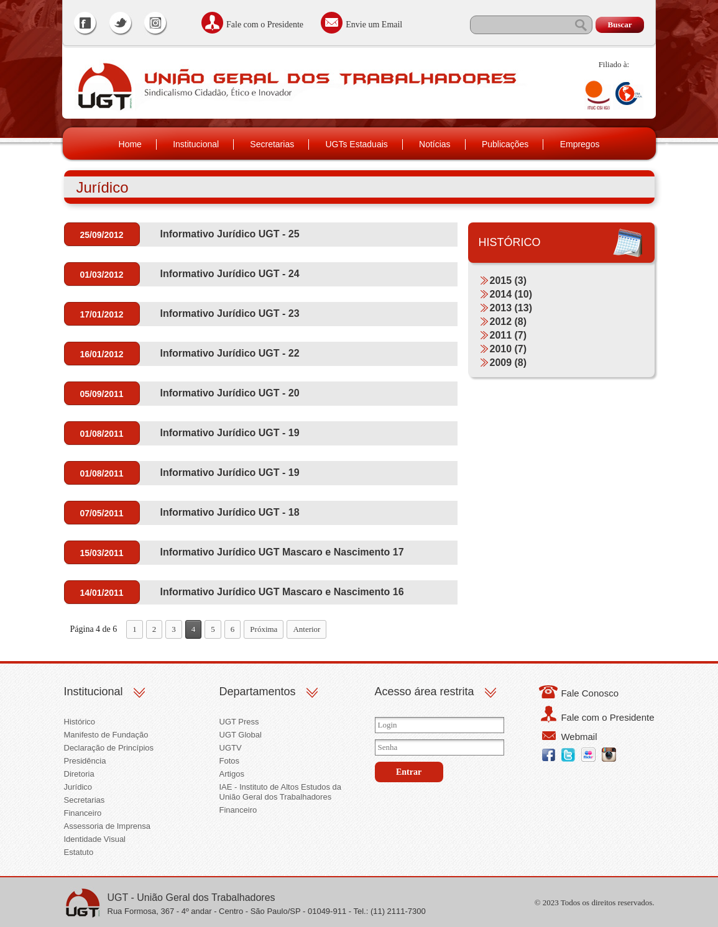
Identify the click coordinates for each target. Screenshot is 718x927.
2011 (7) (508, 335)
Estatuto (79, 852)
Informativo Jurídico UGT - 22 (230, 353)
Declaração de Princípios (109, 747)
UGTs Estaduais (356, 144)
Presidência (85, 760)
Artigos (231, 774)
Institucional (196, 144)
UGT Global (240, 734)
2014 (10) (511, 294)
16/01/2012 (101, 354)
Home (130, 144)
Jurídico (78, 787)
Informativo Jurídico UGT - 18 (230, 512)
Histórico (80, 721)
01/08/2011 (101, 434)
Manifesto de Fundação (106, 734)
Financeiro (83, 813)
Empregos (580, 144)
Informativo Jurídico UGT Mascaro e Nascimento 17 (282, 552)
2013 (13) (511, 308)
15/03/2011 (101, 553)
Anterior (306, 629)
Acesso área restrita (424, 691)
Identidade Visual (95, 839)
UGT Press (239, 721)
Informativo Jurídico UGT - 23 (230, 313)
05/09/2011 (101, 394)
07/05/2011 (101, 513)
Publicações (505, 144)
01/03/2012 (101, 275)
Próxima (263, 629)
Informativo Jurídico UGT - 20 (230, 393)
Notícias (435, 144)
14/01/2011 (101, 593)
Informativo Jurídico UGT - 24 (230, 273)
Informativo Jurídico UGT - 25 (230, 234)
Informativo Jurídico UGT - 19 (230, 432)
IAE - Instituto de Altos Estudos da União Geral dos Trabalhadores (280, 791)
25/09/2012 (101, 235)
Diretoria (79, 774)
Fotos (229, 760)
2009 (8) (508, 362)
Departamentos (257, 691)
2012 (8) (508, 321)
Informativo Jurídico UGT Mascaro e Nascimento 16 (282, 592)
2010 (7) (508, 349)
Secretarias (272, 144)
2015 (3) (508, 280)
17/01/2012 (101, 314)
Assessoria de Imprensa (107, 826)
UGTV (230, 747)
